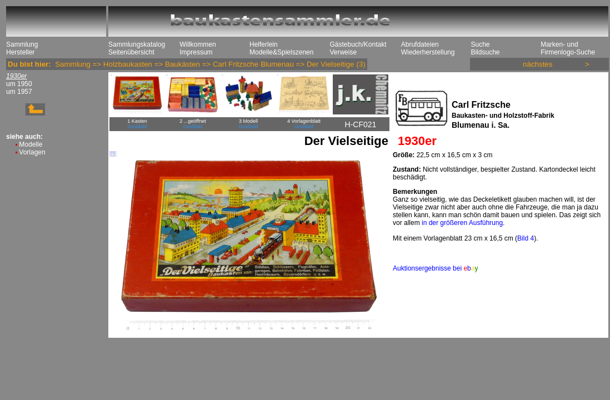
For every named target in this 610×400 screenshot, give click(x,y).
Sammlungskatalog (136, 44)
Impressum (195, 52)
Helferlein (263, 44)
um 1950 (19, 84)
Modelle (30, 144)
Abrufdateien (420, 44)
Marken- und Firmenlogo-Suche (568, 48)
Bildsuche (485, 52)
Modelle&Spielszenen (281, 52)
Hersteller (20, 52)
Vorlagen (32, 152)
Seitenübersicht (131, 52)
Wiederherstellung (428, 52)
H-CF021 (361, 124)
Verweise (343, 52)
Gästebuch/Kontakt (357, 44)
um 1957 (19, 92)
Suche (480, 44)
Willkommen (197, 44)
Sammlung (22, 44)
